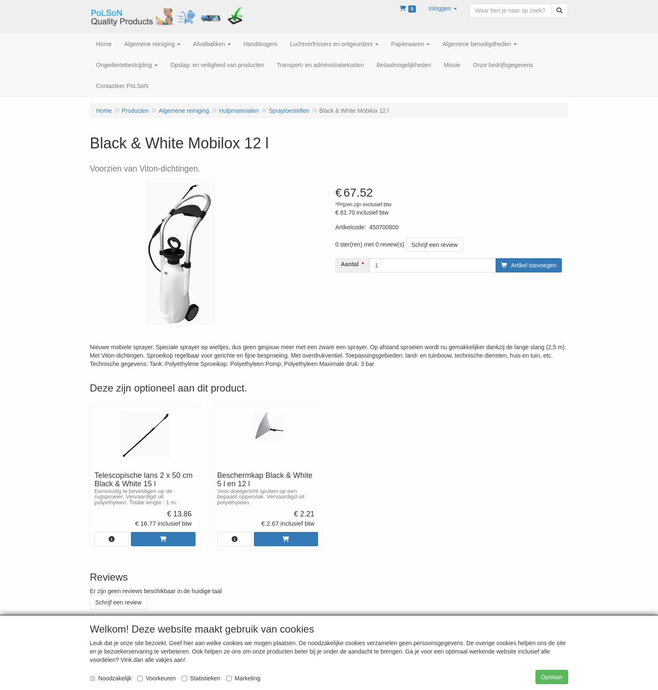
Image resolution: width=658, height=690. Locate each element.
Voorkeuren (156, 678)
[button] (442, 8)
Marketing (243, 678)
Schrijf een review (434, 244)
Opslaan (552, 677)
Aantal (350, 264)
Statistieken (201, 678)
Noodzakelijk (110, 678)
